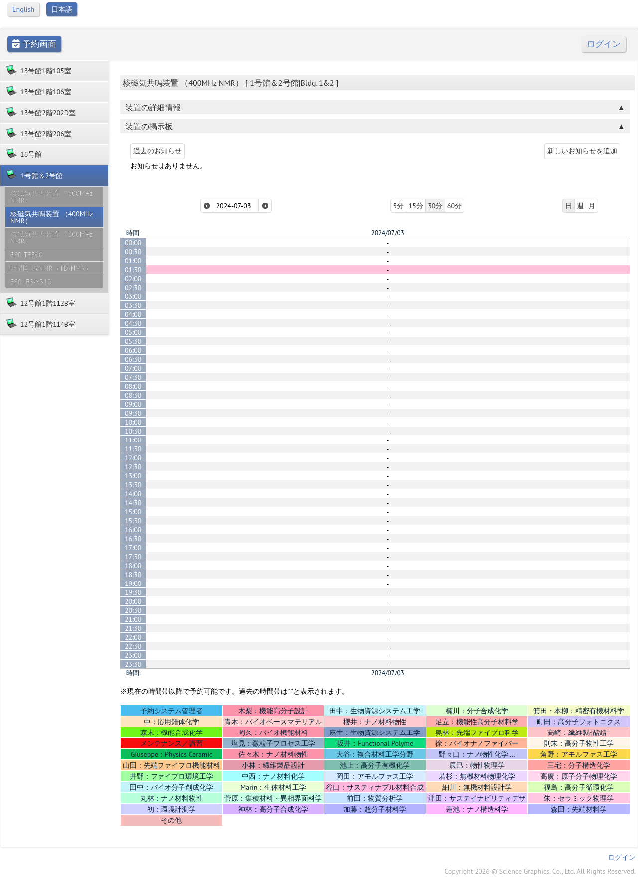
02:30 (133, 287)
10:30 (133, 431)
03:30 (133, 305)
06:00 (133, 350)
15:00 (133, 511)
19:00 (133, 583)
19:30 (133, 592)
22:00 (133, 637)
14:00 (133, 493)
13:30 (133, 484)
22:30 (133, 646)
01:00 (133, 260)
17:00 (133, 547)
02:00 (133, 278)
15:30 (133, 520)
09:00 (133, 404)
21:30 (133, 628)
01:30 (133, 269)
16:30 (133, 538)
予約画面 (34, 44)
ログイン (604, 44)
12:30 (133, 466)
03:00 (133, 296)
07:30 (133, 377)
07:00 (133, 368)
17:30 (133, 556)
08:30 (133, 395)
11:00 (133, 440)
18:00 (133, 565)
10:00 (133, 422)
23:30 (133, 664)
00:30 (133, 251)
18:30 (133, 574)
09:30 (133, 413)
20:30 (133, 610)
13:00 (133, 475)
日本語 (61, 9)
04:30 (133, 323)
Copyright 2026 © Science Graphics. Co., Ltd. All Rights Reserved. (540, 871)
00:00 (133, 242)
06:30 (133, 359)
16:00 (133, 529)
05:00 (133, 332)
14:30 (133, 502)
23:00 (133, 655)
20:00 (133, 601)
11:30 (133, 448)
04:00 (133, 314)
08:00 (133, 386)
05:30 (133, 341)
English (23, 9)
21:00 (133, 619)
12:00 (133, 457)
